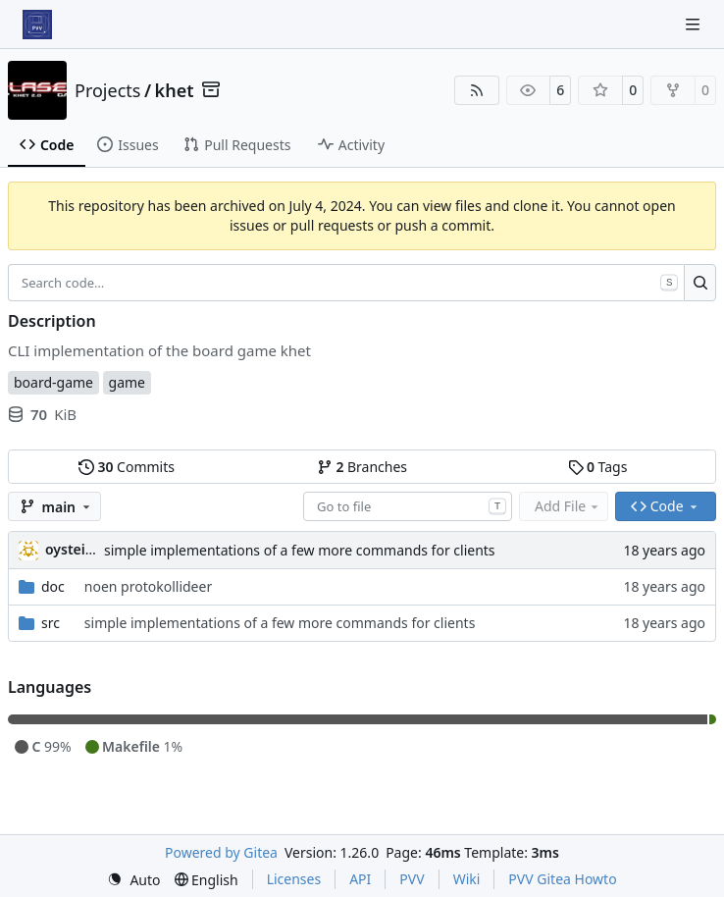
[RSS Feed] (476, 90)
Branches (362, 466)
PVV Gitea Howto (562, 879)
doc (53, 586)
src (50, 622)
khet (174, 90)
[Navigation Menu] (694, 24)
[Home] (37, 24)
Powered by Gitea (221, 852)
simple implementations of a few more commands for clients (299, 550)
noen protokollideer (148, 586)
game (127, 382)
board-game (53, 382)
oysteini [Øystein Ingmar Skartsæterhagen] (71, 549)
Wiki (467, 879)
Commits (126, 466)
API (360, 879)
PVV (411, 879)
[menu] (133, 880)
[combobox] (407, 506)
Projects (107, 90)
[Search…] (700, 282)
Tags (598, 466)
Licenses (294, 879)
